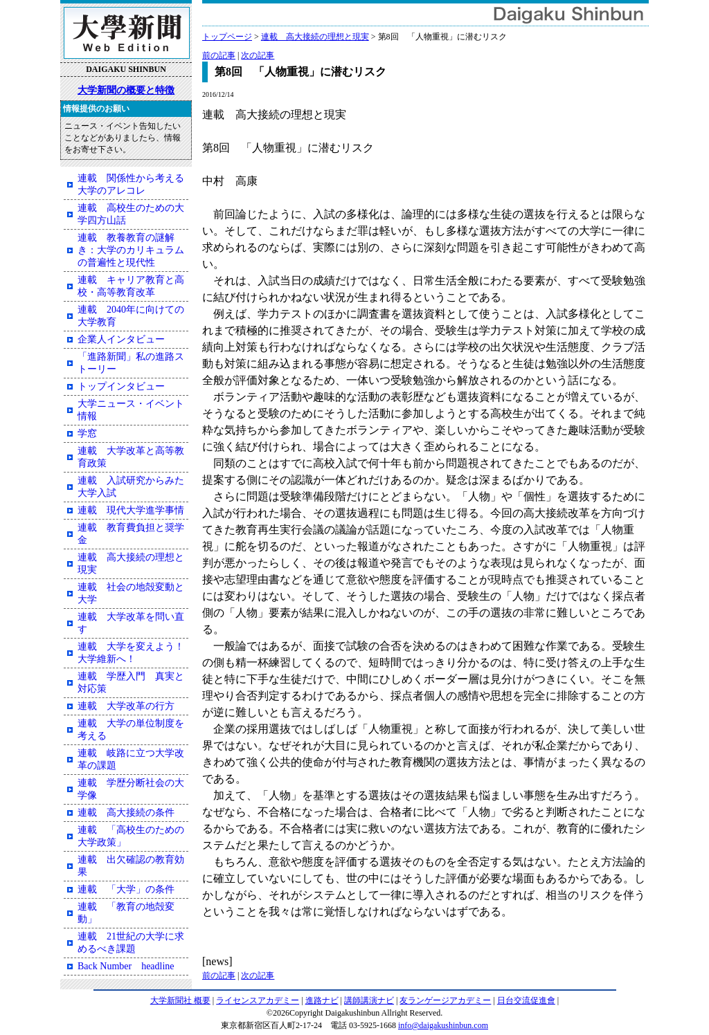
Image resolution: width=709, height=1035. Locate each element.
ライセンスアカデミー (257, 1000)
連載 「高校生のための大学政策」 (131, 836)
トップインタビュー (121, 386)
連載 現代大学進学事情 (131, 510)
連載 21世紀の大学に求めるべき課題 (131, 942)
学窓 (87, 433)
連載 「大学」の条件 (126, 889)
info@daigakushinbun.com (443, 1025)
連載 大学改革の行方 (126, 706)
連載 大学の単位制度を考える (131, 729)
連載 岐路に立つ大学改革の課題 (131, 759)
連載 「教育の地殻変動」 (126, 912)
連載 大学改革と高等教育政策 (131, 457)
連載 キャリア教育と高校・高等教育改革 (131, 286)
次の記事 (257, 55)
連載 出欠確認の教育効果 (131, 865)
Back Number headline (126, 966)
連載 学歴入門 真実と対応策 (131, 682)
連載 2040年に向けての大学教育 (131, 315)
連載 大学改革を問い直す (131, 623)
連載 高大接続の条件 (126, 812)
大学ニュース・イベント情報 (131, 410)
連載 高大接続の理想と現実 (315, 37)
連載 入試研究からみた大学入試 (131, 486)
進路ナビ (322, 1000)
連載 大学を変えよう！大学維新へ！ (131, 652)
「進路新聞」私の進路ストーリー (131, 362)
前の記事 (218, 55)
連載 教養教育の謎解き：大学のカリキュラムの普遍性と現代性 (131, 250)
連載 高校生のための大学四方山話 (131, 214)
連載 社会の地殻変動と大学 (131, 593)
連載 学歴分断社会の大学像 (131, 789)
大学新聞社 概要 (180, 1000)
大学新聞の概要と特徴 (126, 89)
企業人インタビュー (121, 339)
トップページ (227, 37)
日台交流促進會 (526, 1000)
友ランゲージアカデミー (445, 1000)
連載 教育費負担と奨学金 (131, 533)
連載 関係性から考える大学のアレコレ (131, 184)
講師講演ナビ (369, 1000)
